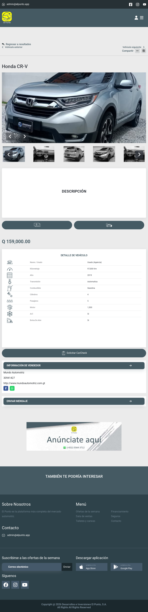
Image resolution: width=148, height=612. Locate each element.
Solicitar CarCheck (74, 353)
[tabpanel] (74, 193)
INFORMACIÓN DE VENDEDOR (69, 365)
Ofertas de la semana (88, 511)
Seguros (115, 516)
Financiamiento (119, 511)
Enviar (66, 566)
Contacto (116, 520)
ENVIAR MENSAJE (69, 401)
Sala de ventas (84, 516)
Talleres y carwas (85, 520)
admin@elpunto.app (18, 4)
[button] (25, 136)
